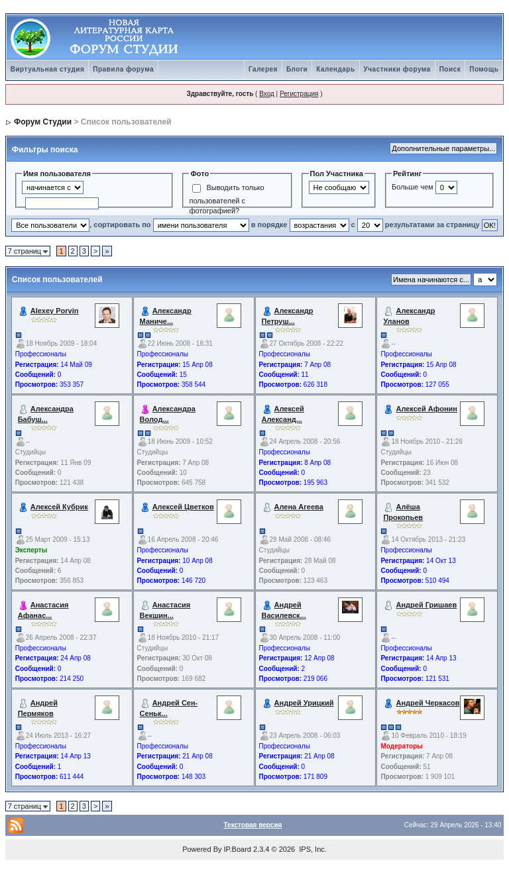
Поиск (450, 69)
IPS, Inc (312, 849)
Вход (266, 93)
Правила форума (123, 69)
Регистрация (299, 93)
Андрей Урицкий (304, 703)
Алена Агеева (298, 507)
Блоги (297, 69)
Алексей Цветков (183, 507)
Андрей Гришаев (426, 605)
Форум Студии (43, 122)
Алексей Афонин (426, 409)
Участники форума (397, 69)
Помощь (483, 69)
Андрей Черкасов (427, 703)
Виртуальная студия (48, 69)
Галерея (263, 69)
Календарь (335, 69)
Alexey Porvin (54, 311)
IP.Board (237, 849)
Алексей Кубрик (59, 507)
